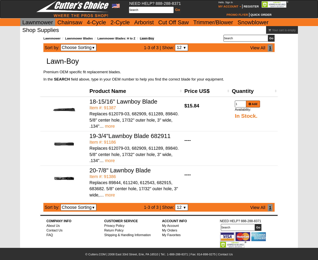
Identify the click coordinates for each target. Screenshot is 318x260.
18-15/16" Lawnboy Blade (123, 101)
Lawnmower (37, 22)
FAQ (49, 235)
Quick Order (261, 14)
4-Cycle (96, 22)
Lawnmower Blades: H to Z (116, 38)
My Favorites (171, 235)
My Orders (169, 230)
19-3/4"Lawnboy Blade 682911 (130, 136)
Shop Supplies (40, 30)
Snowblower (253, 22)
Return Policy (114, 230)
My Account (229, 4)
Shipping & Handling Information (127, 235)
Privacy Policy (114, 225)
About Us (53, 225)
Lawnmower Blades (79, 38)
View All (257, 48)
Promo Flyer (237, 14)
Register (251, 6)
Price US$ (196, 91)
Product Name (107, 91)
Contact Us (54, 230)
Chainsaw (69, 22)
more (110, 126)
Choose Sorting (78, 47)
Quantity (243, 91)
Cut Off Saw (173, 22)
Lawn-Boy (147, 38)
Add (253, 104)
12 (181, 47)
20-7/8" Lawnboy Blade (120, 170)
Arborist (144, 22)
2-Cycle (120, 22)
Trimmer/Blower (213, 22)
